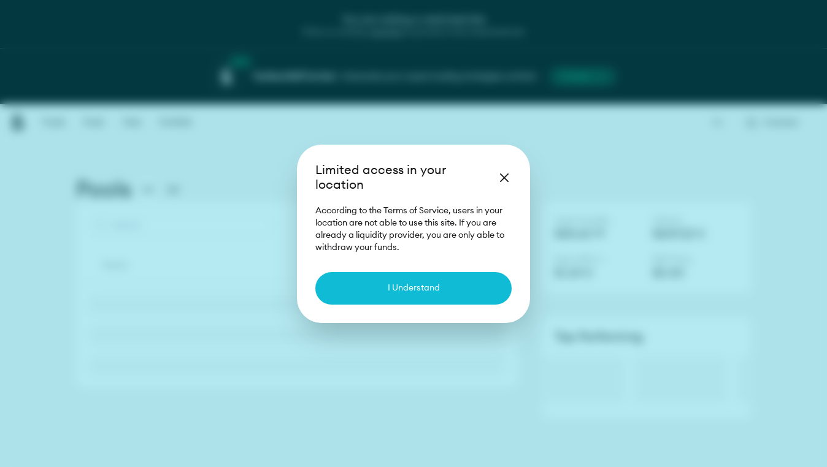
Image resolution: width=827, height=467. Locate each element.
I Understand (414, 288)
